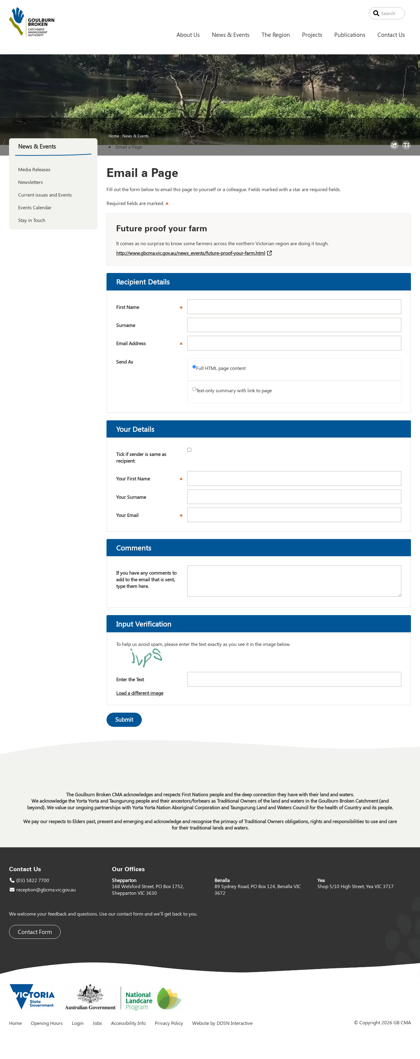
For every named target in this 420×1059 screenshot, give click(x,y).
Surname (125, 325)
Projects (312, 34)
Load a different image (139, 693)
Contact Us (391, 34)
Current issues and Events (45, 194)
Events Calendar (35, 207)
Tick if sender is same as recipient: (141, 457)
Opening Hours (47, 1023)
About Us (188, 34)
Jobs (97, 1023)
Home (114, 135)
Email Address (151, 345)
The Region (276, 34)
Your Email (151, 517)
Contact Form (35, 931)
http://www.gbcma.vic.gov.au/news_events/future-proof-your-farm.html (190, 253)
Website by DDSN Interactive (222, 1023)
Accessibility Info (128, 1023)
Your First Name (151, 480)
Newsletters (30, 182)
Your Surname (131, 497)
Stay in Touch (31, 220)
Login (78, 1023)
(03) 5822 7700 (32, 880)
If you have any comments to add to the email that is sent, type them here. (146, 579)
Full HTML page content (221, 368)
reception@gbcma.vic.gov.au (46, 889)
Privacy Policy (169, 1023)
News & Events (231, 34)
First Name (151, 309)
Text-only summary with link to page (234, 390)
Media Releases (34, 169)
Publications (349, 34)
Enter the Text (130, 679)
